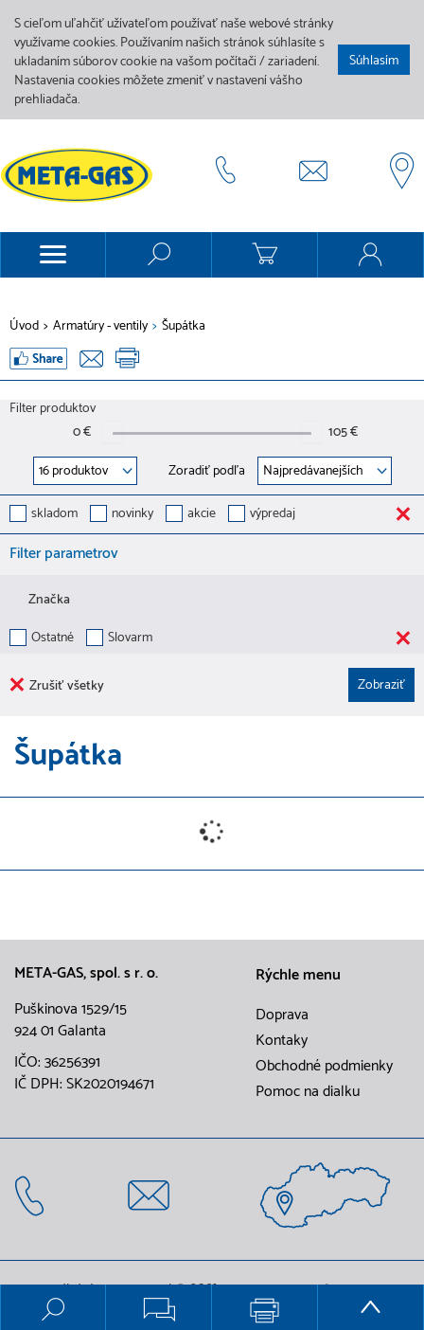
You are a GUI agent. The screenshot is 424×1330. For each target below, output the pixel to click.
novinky (132, 515)
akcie (201, 515)
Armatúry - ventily (100, 326)
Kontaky (282, 1041)
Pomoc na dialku (308, 1092)
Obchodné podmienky (324, 1066)
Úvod (24, 326)
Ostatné (52, 639)
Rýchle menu (298, 975)
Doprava (282, 1015)
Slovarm (130, 639)
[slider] (112, 432)
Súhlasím (373, 61)
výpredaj (272, 515)
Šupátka (183, 326)
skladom (54, 515)
